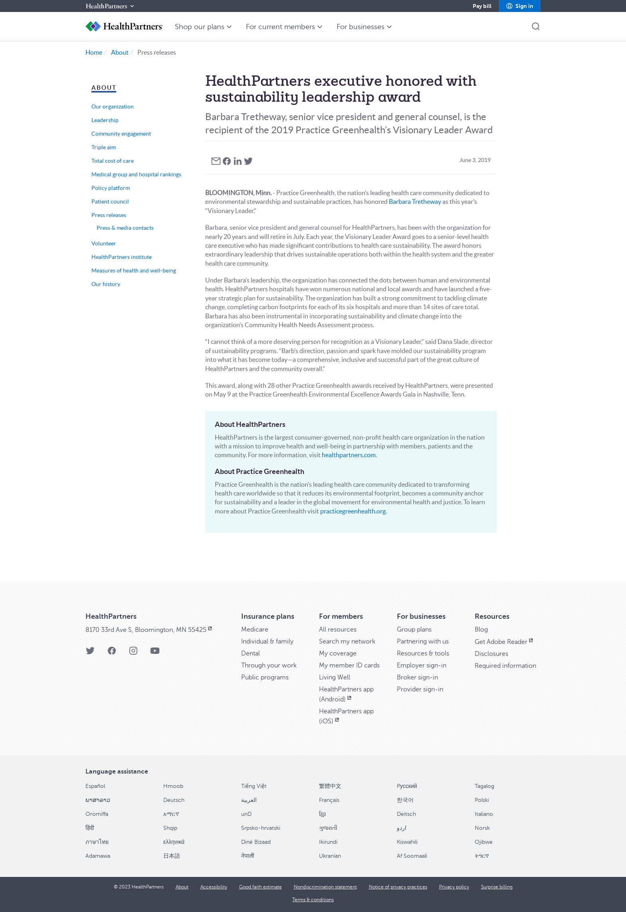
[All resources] (338, 629)
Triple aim (103, 147)
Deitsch (406, 814)
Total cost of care (112, 161)
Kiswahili (407, 842)
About (120, 52)
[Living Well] (334, 677)
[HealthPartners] (110, 6)
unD (246, 814)
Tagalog (484, 786)
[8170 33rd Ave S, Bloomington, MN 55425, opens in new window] (149, 630)
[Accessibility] (213, 887)
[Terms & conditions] (313, 899)
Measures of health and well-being (133, 270)
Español (95, 786)
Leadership (105, 120)
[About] (182, 887)
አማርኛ (171, 814)
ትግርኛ (482, 856)
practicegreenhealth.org (353, 511)
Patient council (110, 201)
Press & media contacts (125, 228)
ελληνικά (173, 842)
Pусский (407, 786)
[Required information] (505, 665)
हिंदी (89, 828)
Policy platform (110, 188)
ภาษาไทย (97, 842)
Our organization (112, 106)
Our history (105, 284)
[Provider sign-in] (420, 689)
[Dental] (250, 653)
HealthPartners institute (121, 257)
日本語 (171, 856)
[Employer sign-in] (421, 665)
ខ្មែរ (322, 814)
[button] (520, 6)
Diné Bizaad (256, 842)
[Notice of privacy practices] (398, 887)
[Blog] (481, 629)
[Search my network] (347, 641)
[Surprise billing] (497, 887)
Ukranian (330, 856)
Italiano (484, 814)
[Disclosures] (491, 653)
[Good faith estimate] (260, 887)
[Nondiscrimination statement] (325, 887)
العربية (249, 800)
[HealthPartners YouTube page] (155, 653)
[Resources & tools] (423, 653)
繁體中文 (330, 786)
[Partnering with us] (423, 641)
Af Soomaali (412, 856)
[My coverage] (338, 653)
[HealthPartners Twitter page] (90, 653)
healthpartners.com (349, 454)
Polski (482, 800)
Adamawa (97, 856)
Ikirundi (328, 842)
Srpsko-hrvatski (260, 828)
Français (329, 800)
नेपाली (247, 856)
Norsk (482, 828)
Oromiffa (96, 814)
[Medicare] (254, 629)
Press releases (108, 215)
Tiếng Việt (254, 786)
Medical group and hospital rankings (136, 174)
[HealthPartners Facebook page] (112, 653)
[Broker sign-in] (417, 677)
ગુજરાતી (328, 828)
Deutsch (173, 800)
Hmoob (173, 786)
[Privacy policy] (454, 887)
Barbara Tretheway (415, 201)
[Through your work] (269, 665)
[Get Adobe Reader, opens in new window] (505, 642)
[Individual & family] (267, 641)
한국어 (405, 800)
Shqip (170, 828)
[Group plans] (414, 629)
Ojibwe (484, 842)
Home (93, 52)
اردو (401, 828)
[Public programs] (265, 677)
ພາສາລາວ (97, 800)
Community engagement (121, 133)
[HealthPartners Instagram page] (133, 653)
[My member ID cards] (349, 665)
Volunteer (103, 243)
